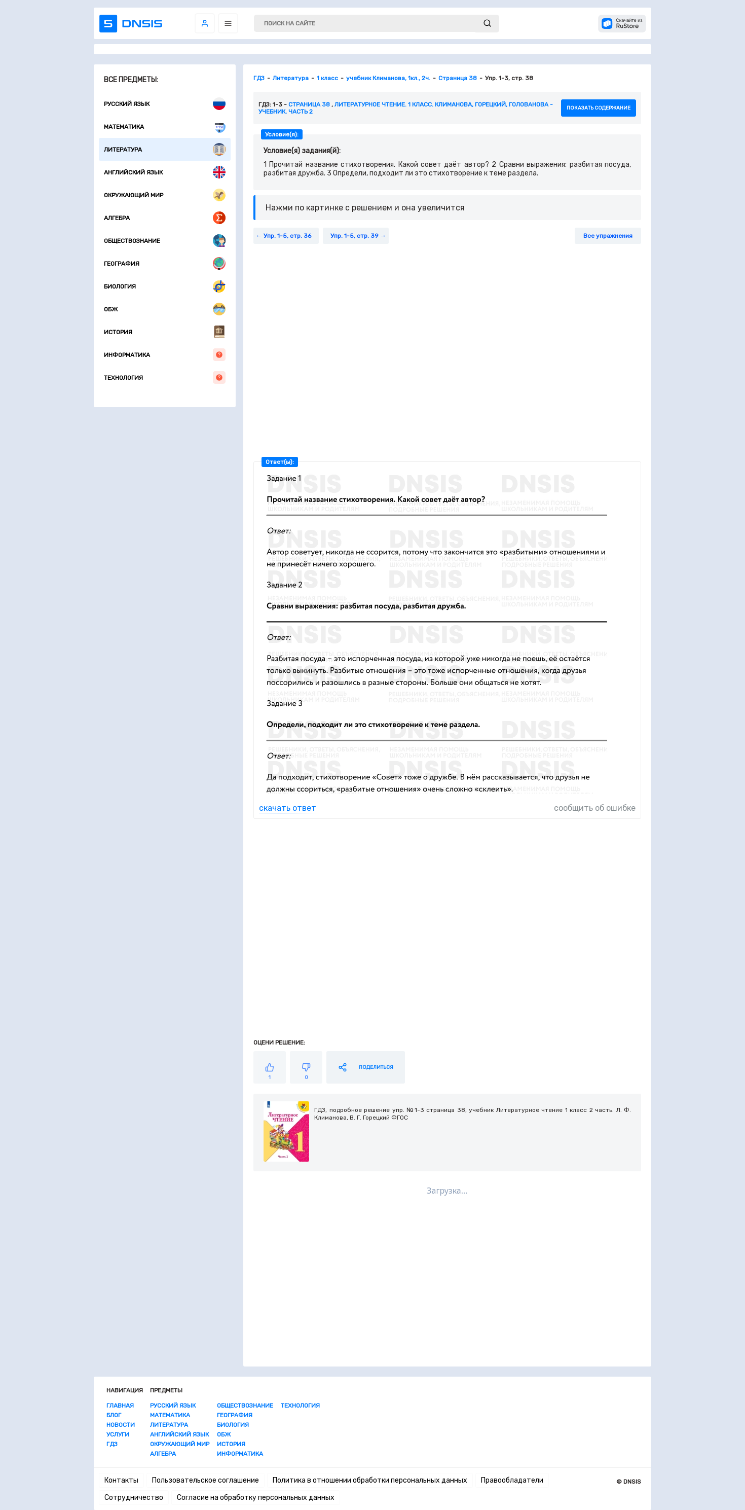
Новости (120, 1424)
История (165, 332)
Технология (165, 377)
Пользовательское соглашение (205, 1480)
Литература (165, 149)
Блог (113, 1415)
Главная (120, 1405)
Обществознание (165, 240)
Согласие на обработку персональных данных (255, 1497)
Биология (165, 286)
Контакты (121, 1480)
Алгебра (165, 217)
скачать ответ (287, 808)
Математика (165, 126)
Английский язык (165, 172)
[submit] (487, 23)
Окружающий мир (165, 195)
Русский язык (165, 103)
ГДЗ (112, 1444)
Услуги (117, 1434)
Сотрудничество (133, 1497)
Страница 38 (309, 104)
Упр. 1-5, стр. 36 (287, 235)
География (165, 263)
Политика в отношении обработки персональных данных (370, 1480)
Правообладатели (512, 1480)
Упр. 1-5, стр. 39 (354, 235)
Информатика (165, 354)
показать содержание (598, 108)
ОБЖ (165, 309)
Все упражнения (607, 235)
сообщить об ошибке (595, 808)
